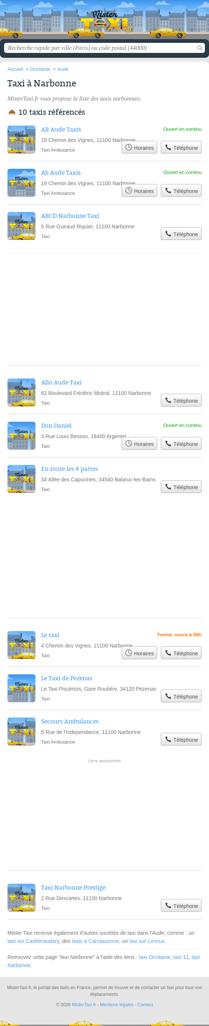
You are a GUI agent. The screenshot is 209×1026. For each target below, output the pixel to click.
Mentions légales (117, 1004)
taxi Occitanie (155, 957)
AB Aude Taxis (61, 129)
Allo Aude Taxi (61, 382)
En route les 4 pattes (69, 469)
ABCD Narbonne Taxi (70, 216)
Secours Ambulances (70, 721)
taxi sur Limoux (147, 941)
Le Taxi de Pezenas (66, 678)
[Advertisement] (104, 784)
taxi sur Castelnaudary (33, 941)
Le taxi (50, 635)
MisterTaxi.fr (104, 22)
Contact (145, 1004)
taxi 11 (181, 957)
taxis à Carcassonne (95, 941)
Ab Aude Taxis (61, 173)
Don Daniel (56, 425)
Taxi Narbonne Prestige (73, 887)
